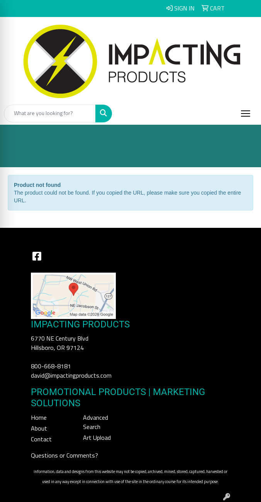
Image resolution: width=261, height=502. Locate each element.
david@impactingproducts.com (71, 376)
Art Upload (97, 438)
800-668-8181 (51, 366)
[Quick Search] (50, 113)
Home (39, 418)
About (39, 429)
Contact (41, 439)
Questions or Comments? (64, 456)
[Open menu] (245, 113)
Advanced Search (95, 422)
